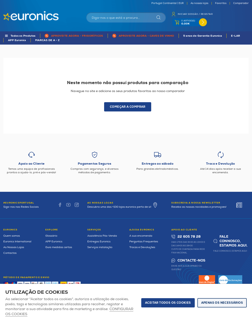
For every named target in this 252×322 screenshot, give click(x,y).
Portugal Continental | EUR (167, 3)
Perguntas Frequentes (143, 241)
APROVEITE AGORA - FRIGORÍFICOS (77, 36)
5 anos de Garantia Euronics (202, 36)
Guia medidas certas (58, 247)
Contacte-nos (191, 260)
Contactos (10, 253)
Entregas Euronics (99, 241)
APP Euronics (17, 40)
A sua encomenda (140, 235)
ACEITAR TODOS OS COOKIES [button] (168, 303)
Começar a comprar (127, 107)
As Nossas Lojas (13, 247)
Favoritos (220, 3)
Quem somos (11, 235)
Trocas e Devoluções (142, 247)
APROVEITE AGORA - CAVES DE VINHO (146, 36)
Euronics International (17, 241)
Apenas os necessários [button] (222, 303)
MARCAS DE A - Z (47, 40)
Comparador (241, 3)
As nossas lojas (199, 3)
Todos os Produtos (23, 36)
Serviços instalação (99, 247)
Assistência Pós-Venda (102, 235)
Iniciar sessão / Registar (195, 14)
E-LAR (235, 36)
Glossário (51, 235)
